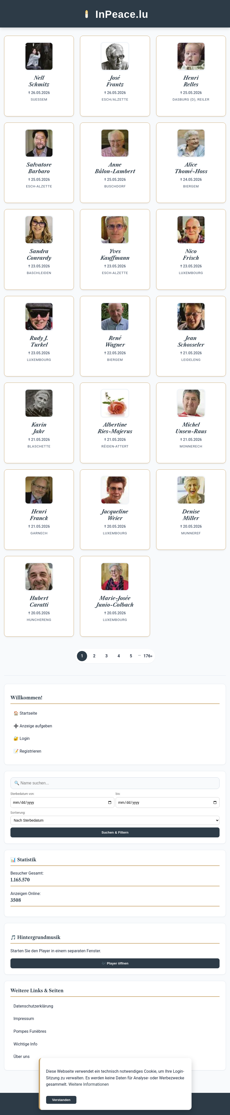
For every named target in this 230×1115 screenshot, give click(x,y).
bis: (118, 794)
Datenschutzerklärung (33, 1006)
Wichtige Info (25, 1044)
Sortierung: (17, 812)
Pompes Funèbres (29, 1031)
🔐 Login (21, 738)
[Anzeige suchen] (115, 783)
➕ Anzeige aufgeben (32, 726)
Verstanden (61, 1100)
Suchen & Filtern (115, 832)
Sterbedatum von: (22, 794)
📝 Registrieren (27, 751)
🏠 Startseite (25, 713)
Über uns (21, 1056)
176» (147, 656)
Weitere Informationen (89, 1084)
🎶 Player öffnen (115, 963)
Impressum (23, 1018)
